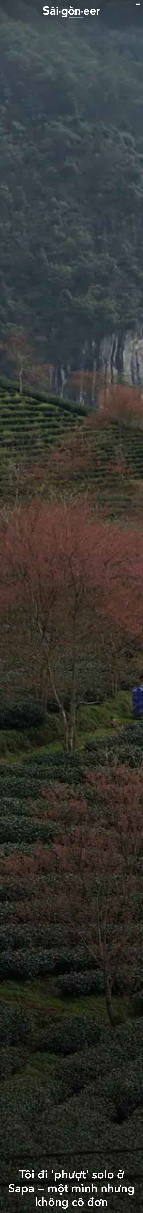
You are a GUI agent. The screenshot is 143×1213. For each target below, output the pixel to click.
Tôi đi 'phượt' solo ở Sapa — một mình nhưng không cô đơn (71, 1188)
